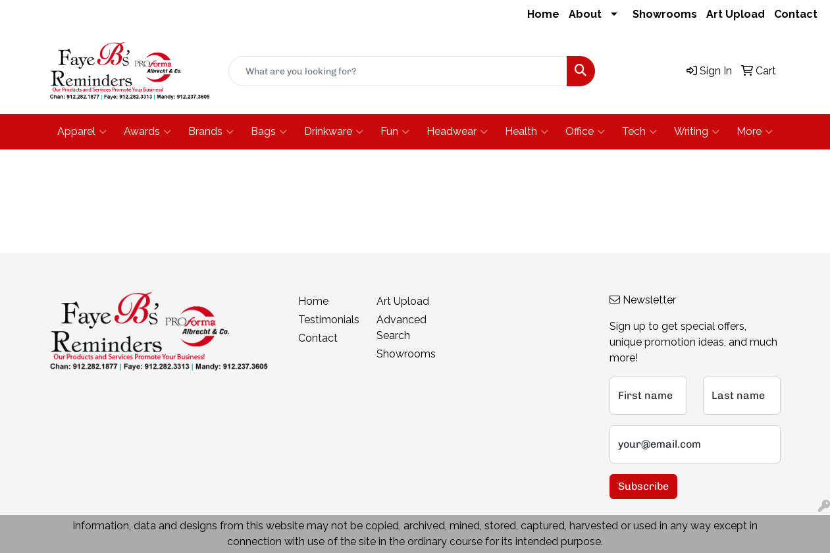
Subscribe (643, 486)
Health (526, 132)
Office (585, 132)
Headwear (457, 132)
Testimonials (328, 319)
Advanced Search (401, 327)
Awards (147, 132)
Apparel (82, 132)
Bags (269, 132)
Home (543, 14)
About (585, 14)
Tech (639, 132)
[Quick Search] (397, 71)
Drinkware (333, 132)
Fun (394, 132)
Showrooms (665, 14)
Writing (696, 132)
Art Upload (735, 14)
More (755, 132)
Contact (795, 14)
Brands (211, 132)
